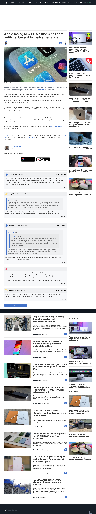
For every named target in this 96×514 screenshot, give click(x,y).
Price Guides (66, 2)
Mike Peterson (12, 43)
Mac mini (90, 311)
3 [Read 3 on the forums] (65, 497)
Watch (38, 2)
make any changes (56, 126)
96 (61, 43)
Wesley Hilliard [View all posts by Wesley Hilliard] (37, 403)
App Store (40, 90)
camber (11, 290)
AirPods (47, 2)
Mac (18, 2)
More (75, 2)
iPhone (31, 2)
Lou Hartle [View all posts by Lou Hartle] (36, 497)
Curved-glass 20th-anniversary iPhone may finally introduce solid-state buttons (48, 343)
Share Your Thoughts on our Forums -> (16, 305)
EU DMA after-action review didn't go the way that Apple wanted (47, 482)
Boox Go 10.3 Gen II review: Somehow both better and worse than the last (49, 413)
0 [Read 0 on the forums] (65, 334)
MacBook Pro (56, 311)
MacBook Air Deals (45, 311)
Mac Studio (34, 311)
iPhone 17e (6, 311)
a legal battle (31, 137)
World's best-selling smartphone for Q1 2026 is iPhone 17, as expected (49, 436)
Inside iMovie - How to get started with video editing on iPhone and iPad (50, 366)
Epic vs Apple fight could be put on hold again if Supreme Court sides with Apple (49, 459)
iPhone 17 (14, 311)
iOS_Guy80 (12, 174)
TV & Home (56, 2)
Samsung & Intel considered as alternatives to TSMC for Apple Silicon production (48, 389)
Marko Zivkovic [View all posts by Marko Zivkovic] (37, 450)
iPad (24, 2)
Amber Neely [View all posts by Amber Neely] (36, 426)
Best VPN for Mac (67, 311)
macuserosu (12, 225)
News (12, 2)
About (61, 174)
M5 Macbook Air (24, 311)
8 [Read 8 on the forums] (65, 403)
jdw (10, 269)
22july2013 (12, 194)
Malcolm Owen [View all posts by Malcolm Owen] (37, 334)
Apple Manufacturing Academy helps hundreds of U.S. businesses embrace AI (48, 319)
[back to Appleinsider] (6, 3)
